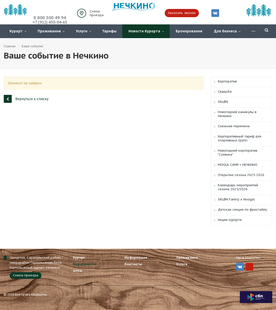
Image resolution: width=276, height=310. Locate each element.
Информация (136, 257)
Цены (78, 270)
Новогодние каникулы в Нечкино (237, 114)
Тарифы (109, 31)
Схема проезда (97, 13)
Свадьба (225, 91)
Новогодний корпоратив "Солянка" (237, 152)
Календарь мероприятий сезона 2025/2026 (238, 187)
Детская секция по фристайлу (242, 209)
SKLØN (223, 102)
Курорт (17, 31)
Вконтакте (215, 13)
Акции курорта (230, 220)
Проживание (51, 31)
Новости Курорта (146, 31)
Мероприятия (85, 264)
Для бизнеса (227, 31)
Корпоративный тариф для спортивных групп (239, 138)
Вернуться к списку (26, 99)
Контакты (133, 264)
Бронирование (189, 31)
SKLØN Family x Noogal (236, 199)
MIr (249, 267)
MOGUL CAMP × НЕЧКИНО (237, 165)
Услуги (83, 31)
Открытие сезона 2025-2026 (241, 175)
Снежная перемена (234, 126)
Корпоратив (227, 81)
